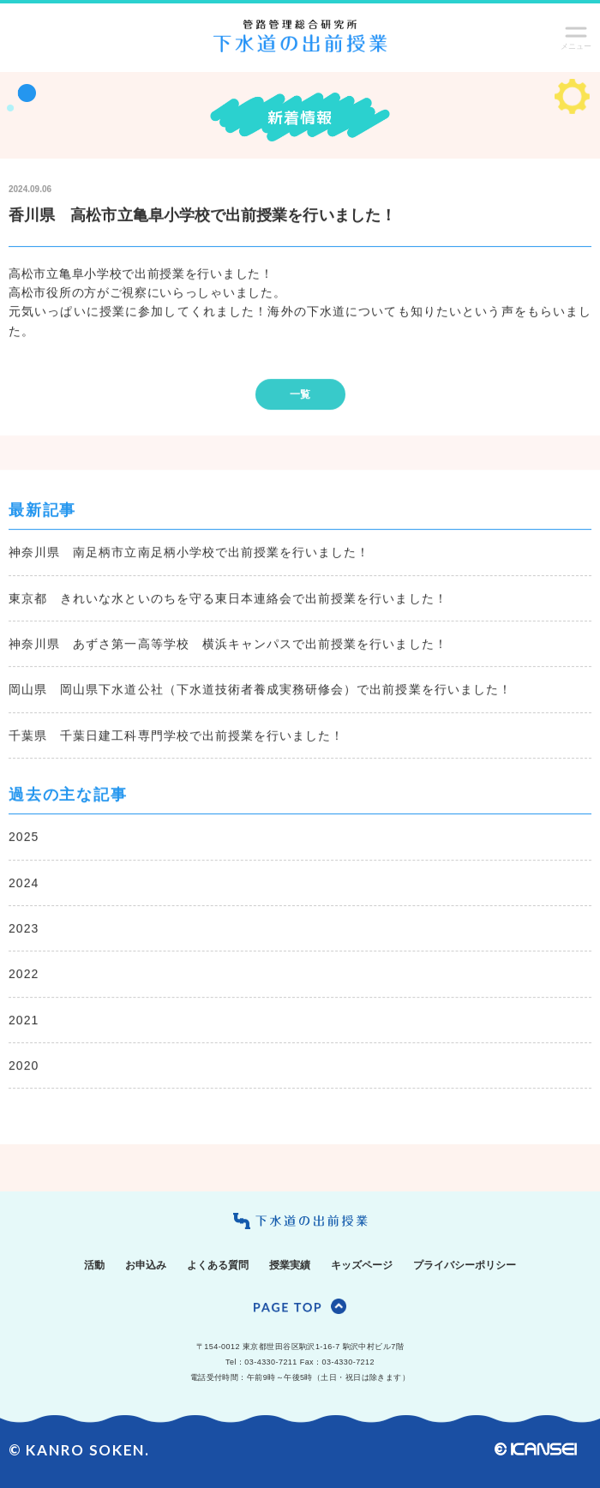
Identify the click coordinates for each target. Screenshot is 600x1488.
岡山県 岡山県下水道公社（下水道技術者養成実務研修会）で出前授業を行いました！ (260, 691)
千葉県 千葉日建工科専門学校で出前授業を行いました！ (176, 736)
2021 (24, 1021)
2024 (24, 884)
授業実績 (289, 1265)
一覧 (300, 395)
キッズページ (362, 1265)
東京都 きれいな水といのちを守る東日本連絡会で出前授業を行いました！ (228, 599)
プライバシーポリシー (464, 1265)
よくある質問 (218, 1265)
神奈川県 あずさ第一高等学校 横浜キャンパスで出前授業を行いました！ (228, 644)
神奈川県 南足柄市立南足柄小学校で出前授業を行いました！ (189, 553)
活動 (94, 1265)
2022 (24, 975)
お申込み (145, 1265)
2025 (24, 837)
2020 (24, 1066)
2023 (24, 929)
